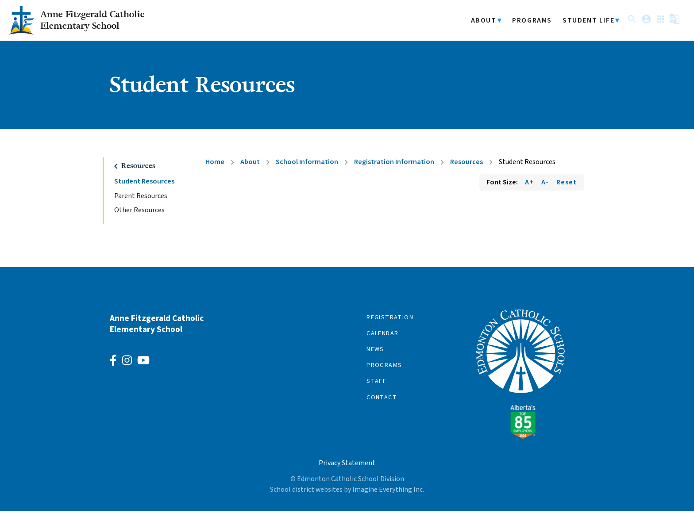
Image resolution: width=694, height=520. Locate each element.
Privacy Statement (347, 472)
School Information (307, 171)
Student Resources (144, 190)
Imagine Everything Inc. (388, 498)
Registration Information (394, 171)
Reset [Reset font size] (566, 191)
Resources (466, 171)
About (478, 25)
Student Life (583, 25)
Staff (376, 390)
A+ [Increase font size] (529, 191)
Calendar (382, 342)
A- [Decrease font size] (545, 191)
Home (214, 171)
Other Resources (139, 219)
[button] (626, 26)
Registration (389, 326)
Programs (527, 25)
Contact (381, 406)
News (375, 358)
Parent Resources (140, 205)
